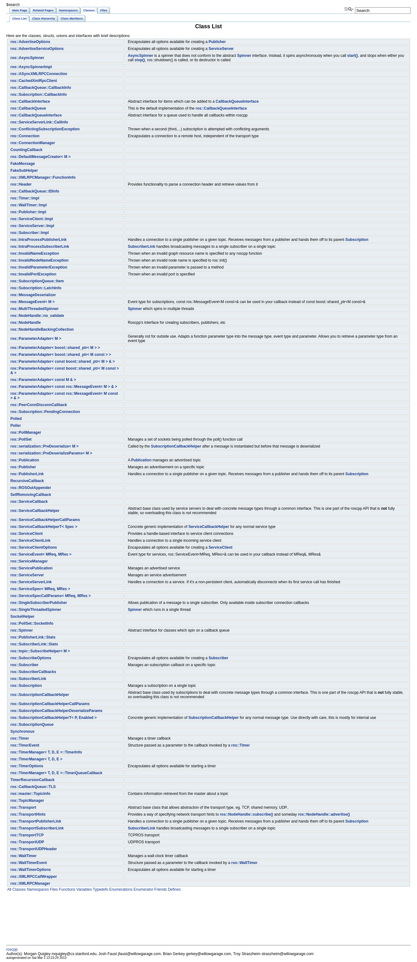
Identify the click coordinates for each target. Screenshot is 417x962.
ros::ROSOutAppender (30, 488)
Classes (18, 889)
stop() (140, 60)
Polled (16, 418)
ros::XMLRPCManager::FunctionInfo (42, 177)
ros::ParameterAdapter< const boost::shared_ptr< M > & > (62, 361)
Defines (174, 889)
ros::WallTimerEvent (28, 863)
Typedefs (100, 889)
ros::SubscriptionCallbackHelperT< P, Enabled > (53, 717)
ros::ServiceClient (26, 533)
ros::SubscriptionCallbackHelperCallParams (50, 704)
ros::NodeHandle (25, 322)
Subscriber (218, 658)
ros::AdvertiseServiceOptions (37, 48)
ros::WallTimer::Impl (28, 205)
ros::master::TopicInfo (30, 793)
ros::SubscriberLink (28, 679)
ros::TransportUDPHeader (33, 849)
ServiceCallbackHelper (208, 526)
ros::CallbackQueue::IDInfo (34, 191)
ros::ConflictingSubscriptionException (45, 129)
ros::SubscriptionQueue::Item (37, 281)
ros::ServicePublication (31, 568)
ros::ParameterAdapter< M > (35, 338)
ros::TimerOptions (26, 766)
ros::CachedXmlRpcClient (33, 81)
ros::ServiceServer (27, 575)
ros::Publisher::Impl (28, 212)
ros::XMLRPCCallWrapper (33, 876)
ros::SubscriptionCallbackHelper (39, 695)
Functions (66, 889)
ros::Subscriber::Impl (29, 233)
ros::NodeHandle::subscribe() (246, 814)
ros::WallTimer (23, 856)
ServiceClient (220, 547)
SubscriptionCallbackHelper (176, 446)
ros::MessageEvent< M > (32, 302)
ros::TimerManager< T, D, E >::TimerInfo (46, 752)
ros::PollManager (25, 432)
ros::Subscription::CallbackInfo (38, 94)
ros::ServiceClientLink (30, 540)
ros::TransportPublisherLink (35, 821)
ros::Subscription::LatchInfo (35, 288)
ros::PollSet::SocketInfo (31, 623)
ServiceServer (221, 48)
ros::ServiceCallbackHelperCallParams (45, 520)
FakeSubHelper (24, 170)
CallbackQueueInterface (237, 101)
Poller (15, 425)
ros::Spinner (21, 630)
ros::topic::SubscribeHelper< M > (40, 651)
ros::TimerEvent (24, 745)
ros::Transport (23, 807)
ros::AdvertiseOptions (30, 42)
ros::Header (20, 184)
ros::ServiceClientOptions (33, 547)
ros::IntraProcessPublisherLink (38, 239)
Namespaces (37, 889)
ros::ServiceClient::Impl (31, 219)
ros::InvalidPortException (33, 274)
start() (352, 55)
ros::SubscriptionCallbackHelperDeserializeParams (56, 711)
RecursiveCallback (27, 481)
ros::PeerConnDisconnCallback (38, 405)
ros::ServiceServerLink (31, 582)
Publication (141, 460)
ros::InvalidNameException (34, 253)
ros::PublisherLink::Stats (32, 637)
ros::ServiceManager (29, 561)
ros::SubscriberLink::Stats (34, 644)
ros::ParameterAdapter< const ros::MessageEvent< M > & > (63, 386)
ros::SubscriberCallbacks (33, 672)
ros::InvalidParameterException (38, 267)
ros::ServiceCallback (29, 501)
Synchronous (22, 731)
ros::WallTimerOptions (30, 869)
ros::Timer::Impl (24, 198)
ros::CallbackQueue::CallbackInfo (40, 87)
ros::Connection (25, 136)
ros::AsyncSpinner (27, 58)
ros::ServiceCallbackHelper (34, 510)
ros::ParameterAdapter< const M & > (43, 380)
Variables (83, 889)
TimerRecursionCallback (32, 780)
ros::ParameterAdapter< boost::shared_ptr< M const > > (60, 354)
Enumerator (142, 889)
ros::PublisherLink (27, 474)
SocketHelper (22, 616)
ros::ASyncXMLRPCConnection (38, 74)
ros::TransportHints (28, 814)
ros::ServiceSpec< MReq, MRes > (40, 589)
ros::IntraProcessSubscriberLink (39, 246)
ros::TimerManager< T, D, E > (36, 759)
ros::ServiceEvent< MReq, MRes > (40, 554)
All (8, 889)
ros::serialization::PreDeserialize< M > (44, 446)
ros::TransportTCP (27, 835)
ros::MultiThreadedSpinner (34, 309)
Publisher (217, 42)
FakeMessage (22, 163)
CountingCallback (26, 150)
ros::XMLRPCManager (30, 883)
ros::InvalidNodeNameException (39, 260)
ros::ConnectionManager (32, 143)
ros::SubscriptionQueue (31, 724)
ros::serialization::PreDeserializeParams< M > (51, 453)
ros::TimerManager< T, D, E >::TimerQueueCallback (56, 773)
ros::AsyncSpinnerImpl (31, 67)
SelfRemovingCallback (30, 494)
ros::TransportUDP (27, 842)
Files (53, 889)
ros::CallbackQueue (28, 108)
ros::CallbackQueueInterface (221, 108)
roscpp (12, 949)
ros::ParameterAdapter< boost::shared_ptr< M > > (55, 347)
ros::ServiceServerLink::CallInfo (39, 122)
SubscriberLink (141, 246)
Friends (160, 889)
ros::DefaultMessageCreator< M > (40, 157)
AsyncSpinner (140, 55)
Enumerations (120, 889)
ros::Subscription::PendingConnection (45, 412)
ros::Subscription (26, 685)
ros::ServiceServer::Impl (32, 226)
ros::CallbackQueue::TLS (33, 787)
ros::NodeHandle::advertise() (324, 814)
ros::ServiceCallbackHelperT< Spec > (43, 526)
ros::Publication (24, 460)
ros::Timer (19, 738)
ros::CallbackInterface (30, 101)
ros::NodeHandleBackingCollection (42, 329)
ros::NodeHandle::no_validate (37, 315)
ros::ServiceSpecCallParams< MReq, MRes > (50, 596)
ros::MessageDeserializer (33, 295)
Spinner (244, 55)
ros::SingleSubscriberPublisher (38, 603)
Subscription (356, 239)
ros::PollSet (20, 439)
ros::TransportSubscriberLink (37, 828)
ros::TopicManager (27, 800)
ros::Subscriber (24, 665)
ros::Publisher (23, 467)
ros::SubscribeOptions (30, 658)
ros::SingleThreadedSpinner (35, 609)
